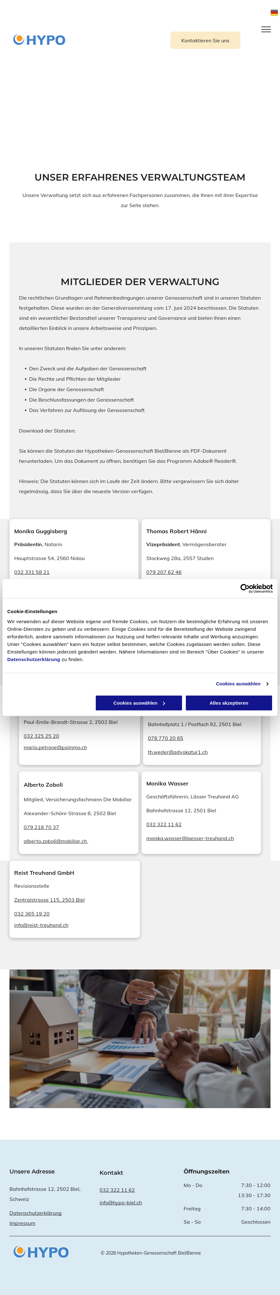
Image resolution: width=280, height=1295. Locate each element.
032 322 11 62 (164, 824)
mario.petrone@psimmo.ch (55, 747)
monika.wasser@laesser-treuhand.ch (190, 838)
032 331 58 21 (32, 572)
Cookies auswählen (238, 683)
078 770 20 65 (165, 738)
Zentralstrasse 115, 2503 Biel (49, 900)
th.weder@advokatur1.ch (178, 752)
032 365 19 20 (32, 913)
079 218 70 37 (41, 827)
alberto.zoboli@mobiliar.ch (56, 841)
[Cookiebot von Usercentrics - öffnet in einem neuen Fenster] (245, 588)
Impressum (22, 1223)
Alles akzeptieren (229, 703)
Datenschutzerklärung (33, 659)
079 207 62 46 (164, 572)
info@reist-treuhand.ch (41, 925)
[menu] (266, 29)
